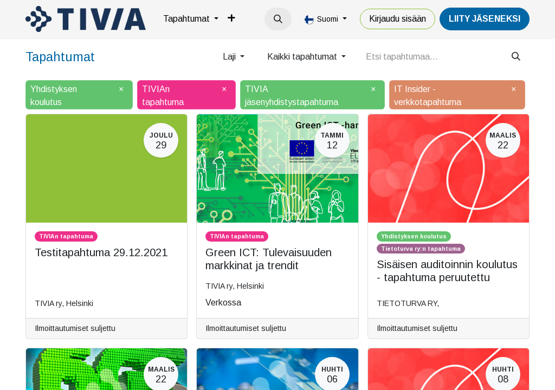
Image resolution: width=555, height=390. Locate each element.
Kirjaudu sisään (397, 18)
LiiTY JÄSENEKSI (484, 18)
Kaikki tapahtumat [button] (303, 56)
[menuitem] (191, 19)
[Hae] (516, 57)
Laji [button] (230, 56)
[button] (278, 19)
